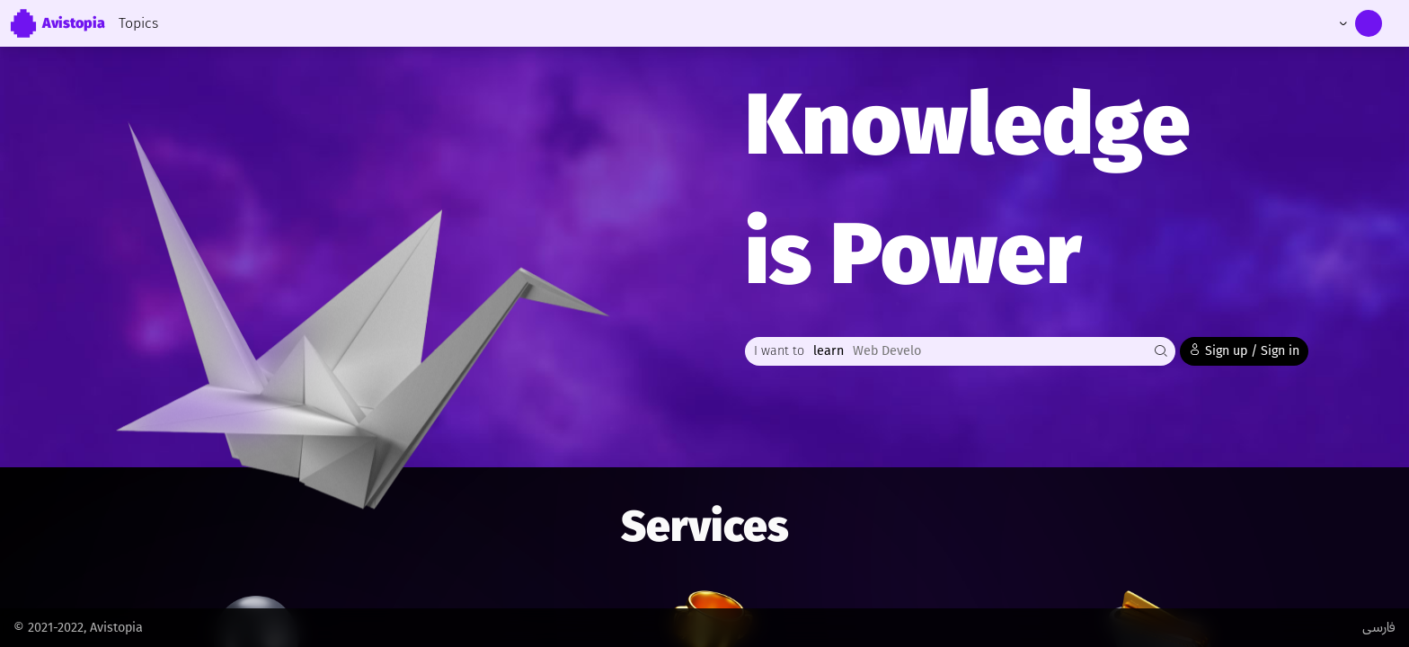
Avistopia (57, 23)
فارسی (1379, 627)
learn (828, 351)
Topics (138, 22)
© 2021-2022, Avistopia (78, 627)
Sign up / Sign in (1244, 350)
